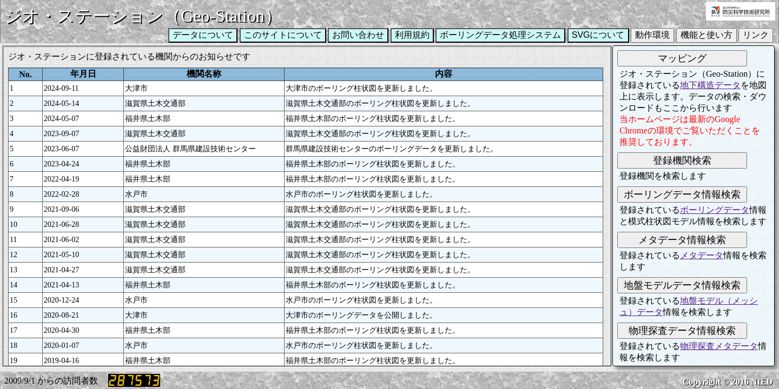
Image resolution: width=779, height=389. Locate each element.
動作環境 (652, 34)
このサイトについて (283, 34)
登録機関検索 (682, 160)
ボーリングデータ (714, 209)
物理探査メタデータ (719, 346)
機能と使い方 (706, 34)
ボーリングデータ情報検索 (682, 194)
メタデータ (701, 255)
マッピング (682, 58)
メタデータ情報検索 (682, 239)
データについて (203, 34)
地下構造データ (710, 85)
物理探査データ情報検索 (682, 330)
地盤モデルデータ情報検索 (682, 285)
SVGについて (598, 34)
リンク (756, 34)
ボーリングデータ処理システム (500, 34)
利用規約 (412, 34)
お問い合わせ (358, 34)
